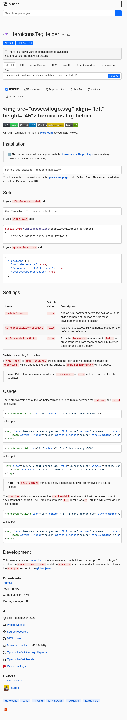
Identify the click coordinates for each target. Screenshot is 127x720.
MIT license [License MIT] (14, 638)
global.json (43, 568)
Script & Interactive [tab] (86, 65)
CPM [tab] (54, 65)
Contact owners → (12, 680)
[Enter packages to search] (59, 13)
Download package (18, 645)
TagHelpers (91, 700)
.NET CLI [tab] (9, 65)
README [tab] (12, 89)
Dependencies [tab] (55, 89)
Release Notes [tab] (15, 96)
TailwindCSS (55, 700)
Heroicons (46, 132)
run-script (35, 560)
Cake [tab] (7, 70)
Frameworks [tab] (32, 89)
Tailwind (38, 700)
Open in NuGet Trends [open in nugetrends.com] (20, 659)
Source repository (17, 631)
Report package (16, 666)
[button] (114, 76)
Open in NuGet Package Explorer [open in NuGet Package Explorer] (27, 652)
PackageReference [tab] (38, 65)
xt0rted (15, 687)
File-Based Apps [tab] (107, 65)
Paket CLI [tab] (67, 65)
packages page (58, 177)
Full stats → (9, 582)
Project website (16, 624)
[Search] (118, 13)
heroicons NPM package (77, 154)
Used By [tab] (76, 89)
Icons (25, 700)
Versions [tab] (94, 89)
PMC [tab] (21, 65)
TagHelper (73, 700)
